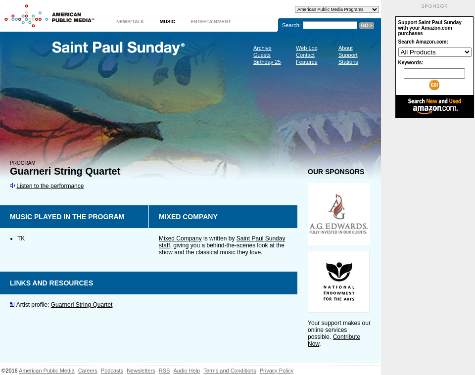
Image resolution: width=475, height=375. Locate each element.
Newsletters (141, 371)
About (345, 48)
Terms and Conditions (229, 371)
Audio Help (186, 371)
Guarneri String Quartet (82, 304)
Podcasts (112, 371)
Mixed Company (180, 238)
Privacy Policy (276, 371)
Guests (262, 55)
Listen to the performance (50, 186)
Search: (291, 25)
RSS (164, 371)
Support (348, 55)
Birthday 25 (267, 62)
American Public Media (47, 371)
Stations (348, 62)
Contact (305, 55)
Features (306, 62)
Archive (262, 48)
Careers (87, 371)
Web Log (307, 48)
